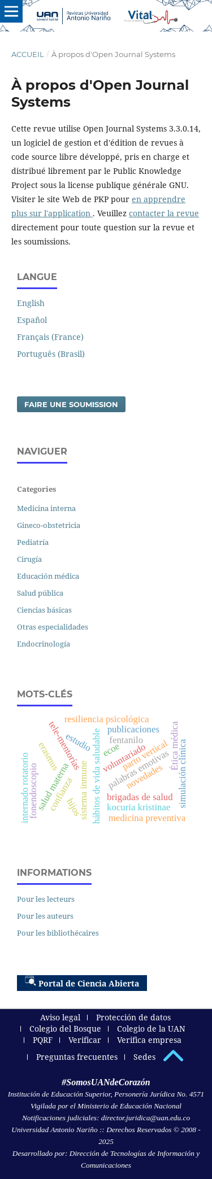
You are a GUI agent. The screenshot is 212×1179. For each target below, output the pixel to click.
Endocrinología (43, 644)
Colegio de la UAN (151, 1028)
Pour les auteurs (45, 916)
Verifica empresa (149, 1039)
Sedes (144, 1056)
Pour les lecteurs (46, 899)
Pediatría (33, 542)
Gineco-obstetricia (48, 525)
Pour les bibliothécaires (58, 933)
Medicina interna (46, 508)
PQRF (43, 1039)
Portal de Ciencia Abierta (82, 982)
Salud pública (40, 593)
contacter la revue (164, 213)
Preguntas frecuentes (77, 1056)
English (31, 303)
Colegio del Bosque (65, 1028)
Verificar (84, 1039)
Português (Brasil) (51, 353)
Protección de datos (133, 1017)
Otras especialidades (52, 627)
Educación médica (48, 576)
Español (32, 320)
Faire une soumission (71, 404)
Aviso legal (60, 1017)
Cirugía (29, 559)
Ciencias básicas (44, 610)
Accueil (27, 54)
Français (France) (50, 336)
